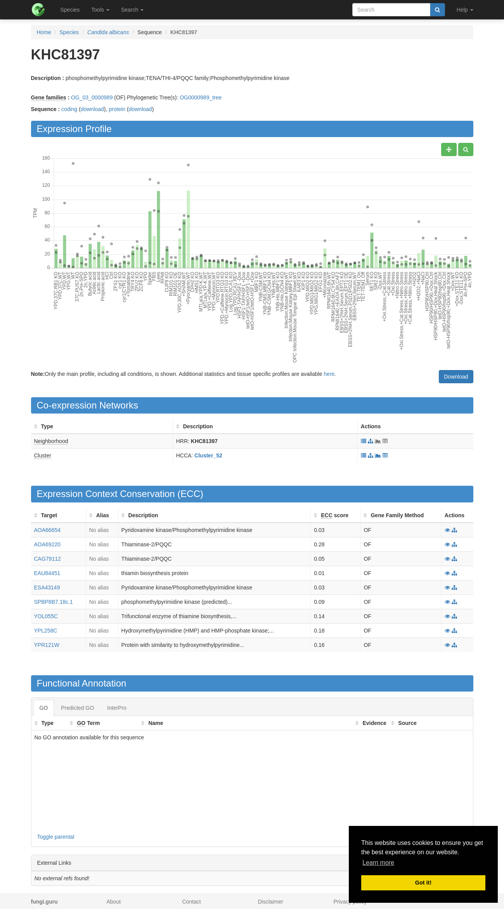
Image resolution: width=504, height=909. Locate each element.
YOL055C (46, 616)
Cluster (42, 455)
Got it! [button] (423, 882)
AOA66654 (47, 530)
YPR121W (46, 645)
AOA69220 (47, 544)
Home (44, 32)
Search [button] (132, 10)
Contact (191, 902)
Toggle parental (55, 837)
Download (456, 377)
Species (70, 10)
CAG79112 (47, 559)
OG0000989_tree (201, 97)
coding (69, 109)
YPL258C (45, 630)
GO (44, 708)
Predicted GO (77, 708)
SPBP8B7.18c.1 (53, 602)
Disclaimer (270, 902)
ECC (190, 493)
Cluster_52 (208, 455)
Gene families (48, 97)
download (92, 109)
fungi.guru (44, 902)
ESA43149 (47, 587)
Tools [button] (100, 10)
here (329, 374)
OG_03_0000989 (92, 97)
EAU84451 (47, 573)
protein (117, 109)
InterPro (116, 708)
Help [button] (465, 10)
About (114, 902)
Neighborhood (51, 441)
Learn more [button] (378, 862)
